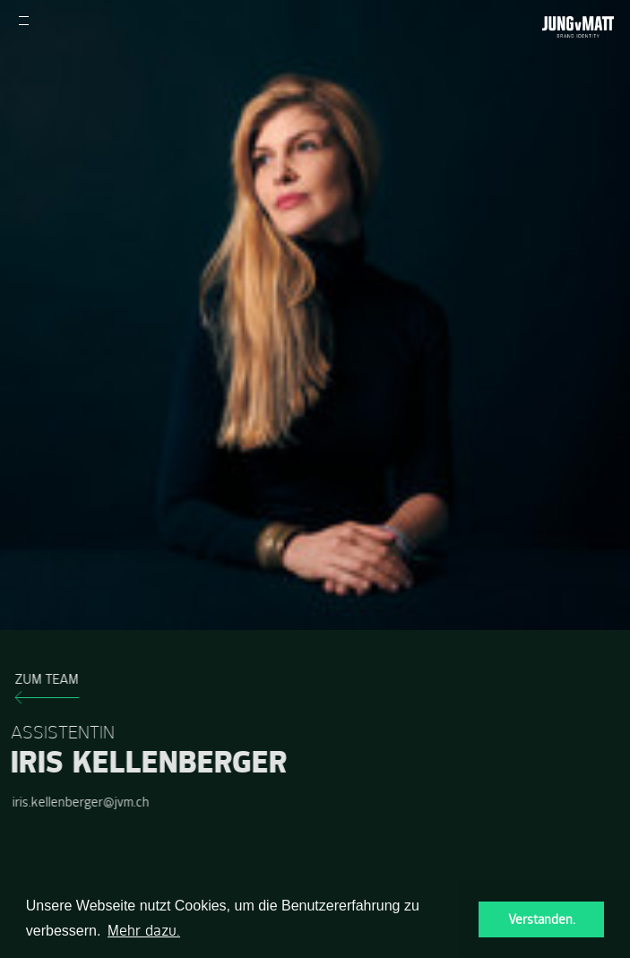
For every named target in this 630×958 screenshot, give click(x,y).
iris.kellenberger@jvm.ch (78, 802)
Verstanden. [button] (541, 919)
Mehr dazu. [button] (144, 930)
